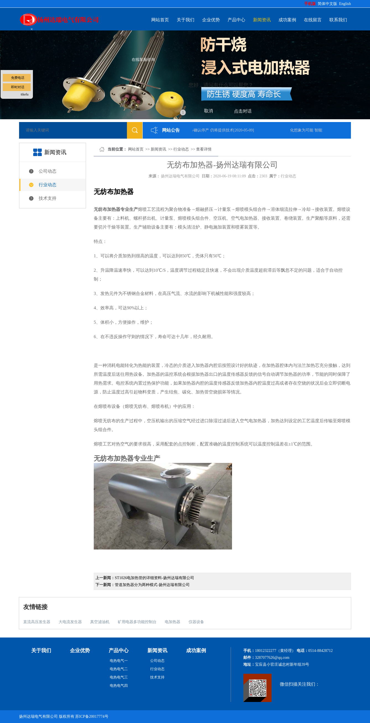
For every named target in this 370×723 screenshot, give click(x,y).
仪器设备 (196, 622)
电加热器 (172, 622)
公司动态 (47, 171)
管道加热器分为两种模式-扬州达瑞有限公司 (152, 585)
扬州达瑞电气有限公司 (180, 176)
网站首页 (160, 19)
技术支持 (47, 198)
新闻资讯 (262, 19)
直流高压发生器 (36, 622)
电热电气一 (119, 661)
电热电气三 (119, 677)
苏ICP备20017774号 (91, 716)
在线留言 (313, 19)
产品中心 (236, 19)
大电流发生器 (70, 622)
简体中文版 (328, 4)
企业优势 (211, 19)
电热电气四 (119, 685)
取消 (208, 110)
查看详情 (204, 149)
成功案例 (287, 19)
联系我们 (338, 19)
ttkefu (24, 94)
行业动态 (47, 184)
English (345, 4)
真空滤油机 (100, 622)
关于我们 (185, 19)
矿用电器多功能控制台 (137, 622)
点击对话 (243, 111)
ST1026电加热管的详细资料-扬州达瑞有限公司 (154, 578)
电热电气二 (119, 669)
